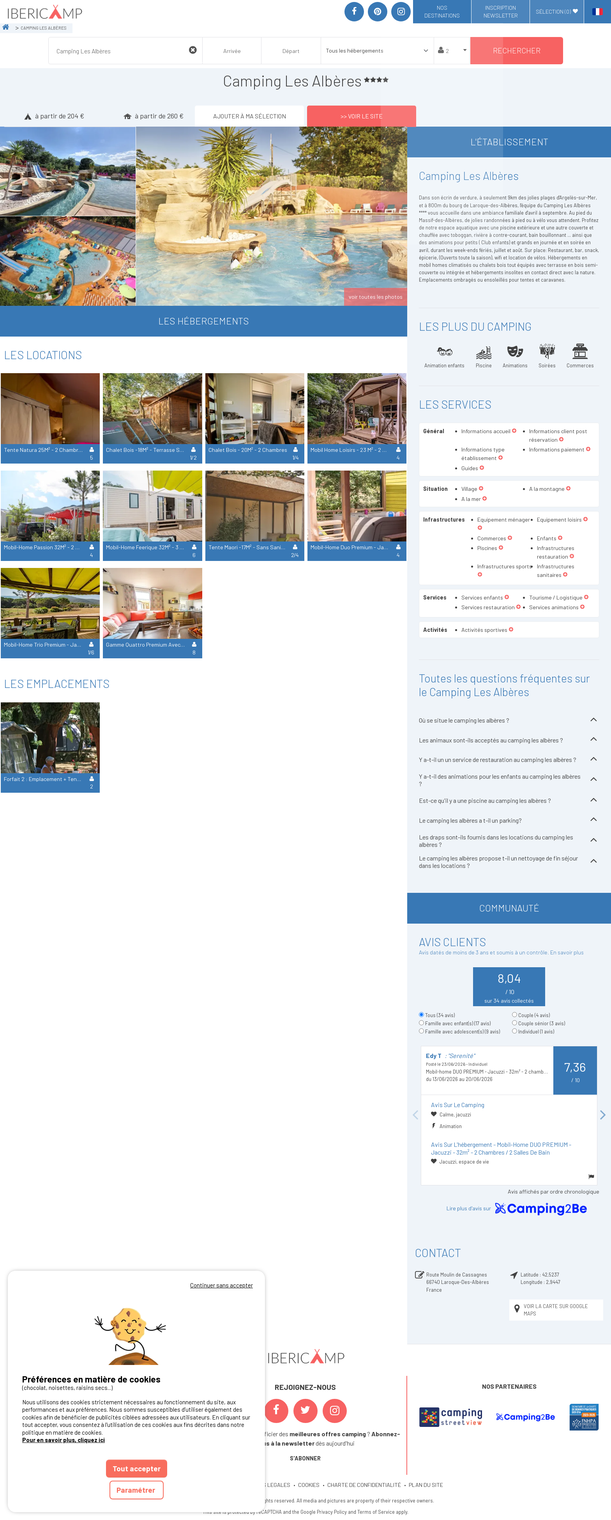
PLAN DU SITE (426, 1484)
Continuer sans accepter (221, 1285)
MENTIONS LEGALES (265, 1484)
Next (603, 1115)
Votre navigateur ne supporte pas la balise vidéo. (136, 1327)
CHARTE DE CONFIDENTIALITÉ (364, 1484)
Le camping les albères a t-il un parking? (509, 820)
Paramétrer (137, 1489)
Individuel (536, 1031)
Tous (440, 1015)
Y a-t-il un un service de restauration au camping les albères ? (509, 760)
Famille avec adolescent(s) (462, 1031)
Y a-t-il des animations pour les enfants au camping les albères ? (509, 779)
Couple (534, 1015)
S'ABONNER (305, 1458)
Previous (415, 1115)
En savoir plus (567, 952)
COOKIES (309, 1484)
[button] (514, 431)
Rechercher (516, 50)
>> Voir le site (362, 116)
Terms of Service (376, 1512)
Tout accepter (137, 1468)
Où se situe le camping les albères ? (509, 720)
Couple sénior (541, 1023)
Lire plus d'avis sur (518, 1209)
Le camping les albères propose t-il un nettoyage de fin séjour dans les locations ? (509, 861)
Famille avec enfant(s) (458, 1023)
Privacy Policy (332, 1512)
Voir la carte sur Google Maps (550, 1310)
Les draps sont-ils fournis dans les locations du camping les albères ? (509, 840)
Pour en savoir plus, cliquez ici (63, 1439)
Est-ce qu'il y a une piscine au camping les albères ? (509, 801)
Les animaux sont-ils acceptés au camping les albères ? (509, 740)
